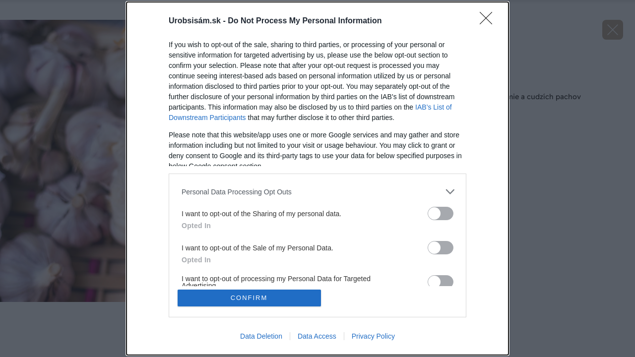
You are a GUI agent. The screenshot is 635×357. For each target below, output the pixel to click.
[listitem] (317, 191)
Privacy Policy (373, 336)
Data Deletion (261, 336)
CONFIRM (249, 297)
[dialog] (317, 178)
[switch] (440, 213)
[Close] (489, 21)
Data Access (317, 336)
